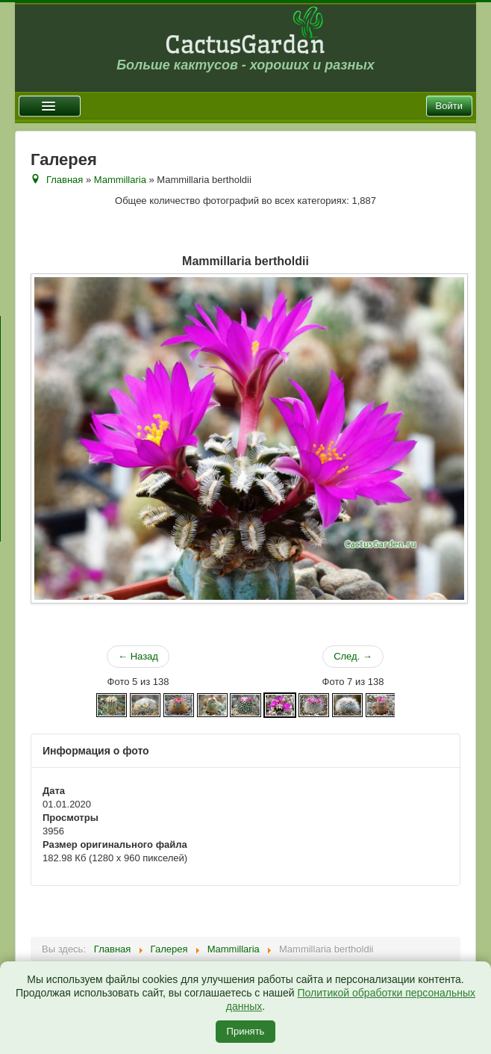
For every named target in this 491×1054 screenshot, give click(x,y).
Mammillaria (120, 179)
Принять (246, 1031)
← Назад (138, 656)
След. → (353, 656)
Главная (64, 179)
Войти (449, 105)
